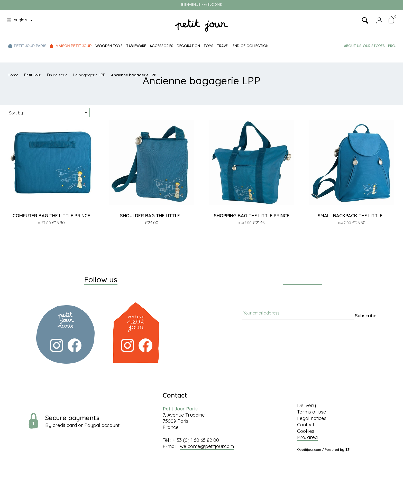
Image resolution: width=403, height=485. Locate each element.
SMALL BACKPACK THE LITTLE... (352, 216)
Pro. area (307, 437)
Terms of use (311, 412)
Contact (305, 424)
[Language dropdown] (20, 20)
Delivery (306, 405)
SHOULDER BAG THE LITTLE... (151, 216)
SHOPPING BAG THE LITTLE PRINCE (251, 216)
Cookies (305, 431)
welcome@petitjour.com (207, 446)
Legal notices (311, 418)
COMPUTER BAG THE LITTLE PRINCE (51, 216)
